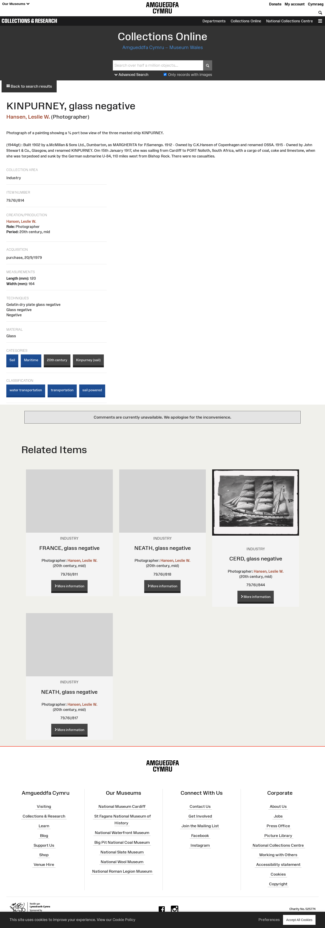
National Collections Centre (289, 21)
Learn (44, 826)
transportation (62, 390)
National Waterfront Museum (122, 832)
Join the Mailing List (200, 826)
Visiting (44, 806)
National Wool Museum (122, 861)
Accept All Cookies (299, 920)
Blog (44, 835)
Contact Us (200, 806)
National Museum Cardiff (122, 806)
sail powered (92, 390)
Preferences (269, 920)
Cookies (278, 874)
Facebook (200, 835)
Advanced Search (131, 75)
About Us (278, 806)
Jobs (278, 816)
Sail (12, 360)
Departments (214, 21)
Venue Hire (44, 864)
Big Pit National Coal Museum (122, 842)
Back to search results (29, 86)
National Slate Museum (122, 852)
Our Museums (16, 4)
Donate (275, 4)
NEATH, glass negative (162, 548)
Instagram (200, 845)
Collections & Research (29, 20)
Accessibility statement (278, 864)
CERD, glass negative (255, 558)
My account (295, 4)
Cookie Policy (124, 920)
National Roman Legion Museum (122, 871)
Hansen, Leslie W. (28, 117)
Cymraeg (315, 4)
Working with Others (278, 855)
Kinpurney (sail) (88, 360)
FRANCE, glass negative (69, 548)
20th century (57, 360)
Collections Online (246, 21)
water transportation (25, 390)
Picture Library (278, 835)
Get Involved (200, 816)
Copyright (278, 884)
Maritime (31, 360)
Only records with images (190, 75)
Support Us (44, 845)
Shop (44, 855)
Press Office (278, 826)
